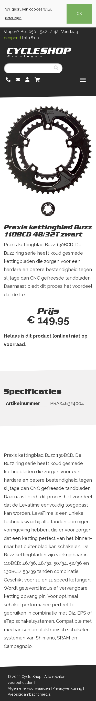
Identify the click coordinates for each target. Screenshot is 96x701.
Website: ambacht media (29, 694)
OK (79, 14)
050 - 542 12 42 (43, 31)
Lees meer (16, 302)
